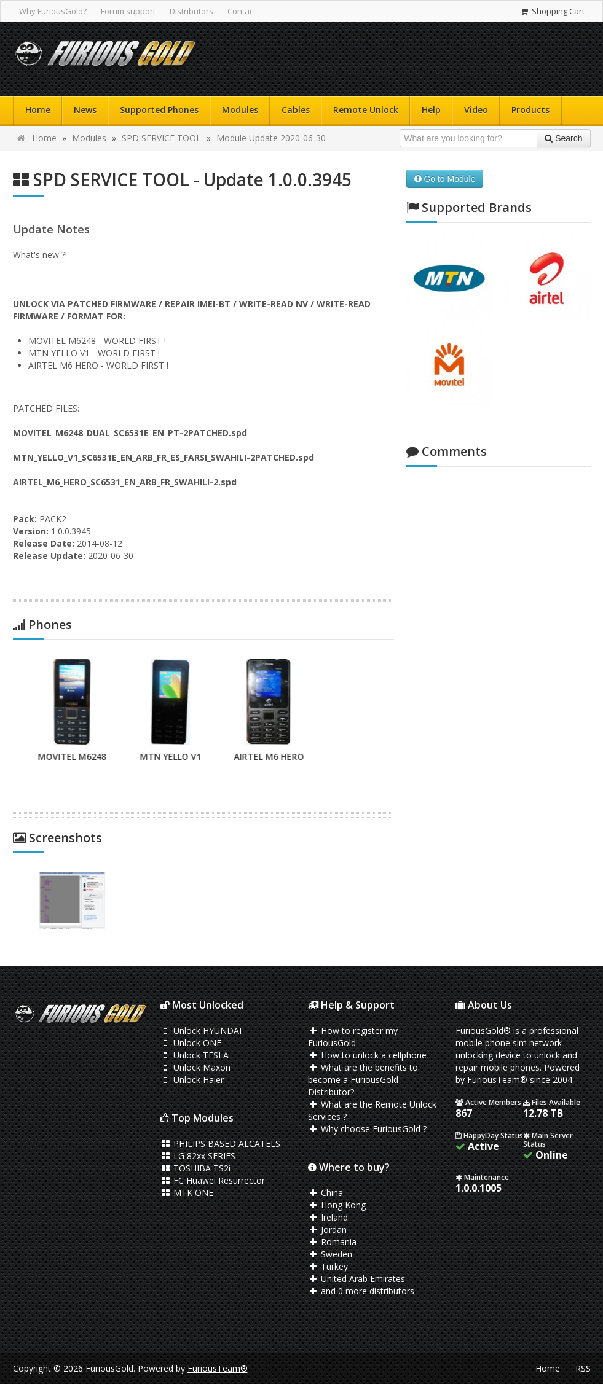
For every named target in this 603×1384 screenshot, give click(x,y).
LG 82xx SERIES (198, 1156)
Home (37, 109)
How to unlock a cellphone (367, 1055)
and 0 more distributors (361, 1291)
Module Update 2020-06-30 (271, 138)
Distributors (191, 11)
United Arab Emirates (357, 1278)
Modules (240, 109)
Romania (332, 1242)
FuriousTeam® (217, 1368)
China (326, 1192)
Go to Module (445, 179)
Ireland (328, 1217)
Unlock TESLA (194, 1055)
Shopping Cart (551, 11)
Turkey (328, 1266)
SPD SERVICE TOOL (161, 138)
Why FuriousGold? (53, 11)
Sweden (330, 1254)
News (85, 109)
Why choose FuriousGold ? (367, 1129)
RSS (583, 1368)
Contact (241, 11)
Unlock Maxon (195, 1067)
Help (431, 109)
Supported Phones (159, 109)
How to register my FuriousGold (353, 1037)
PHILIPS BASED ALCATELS (220, 1143)
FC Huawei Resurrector (213, 1180)
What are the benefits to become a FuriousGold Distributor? (363, 1079)
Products (530, 109)
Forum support (128, 11)
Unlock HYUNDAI (201, 1030)
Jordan (327, 1229)
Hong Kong (337, 1205)
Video (476, 109)
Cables (296, 109)
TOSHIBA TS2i (195, 1168)
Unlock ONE (191, 1043)
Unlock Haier (192, 1079)
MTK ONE (187, 1192)
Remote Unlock (365, 109)
